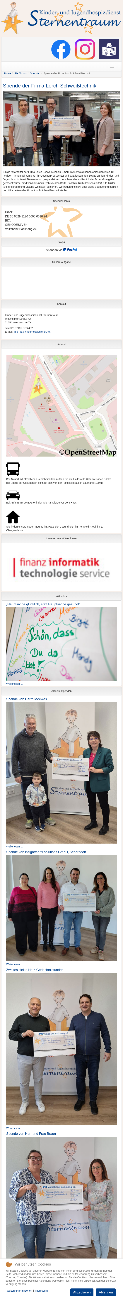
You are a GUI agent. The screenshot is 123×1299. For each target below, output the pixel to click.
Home (7, 73)
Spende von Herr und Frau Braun (31, 1134)
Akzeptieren (82, 1292)
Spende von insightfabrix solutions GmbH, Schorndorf (46, 852)
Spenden (35, 73)
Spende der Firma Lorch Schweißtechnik (49, 86)
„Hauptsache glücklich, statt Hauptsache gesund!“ (43, 604)
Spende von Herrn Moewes (26, 699)
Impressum (41, 1290)
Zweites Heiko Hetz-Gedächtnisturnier (34, 970)
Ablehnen (106, 1292)
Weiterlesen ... (14, 683)
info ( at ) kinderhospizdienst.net (32, 331)
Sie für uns (20, 73)
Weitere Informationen (19, 1290)
